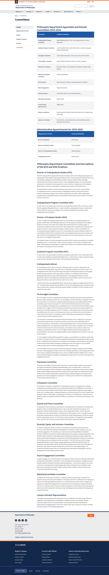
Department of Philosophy (25, 8)
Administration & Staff (22, 31)
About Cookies (20, 571)
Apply (88, 1)
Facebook (19, 520)
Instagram (16, 520)
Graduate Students (21, 39)
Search (91, 6)
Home (16, 16)
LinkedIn (26, 520)
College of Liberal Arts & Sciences (24, 6)
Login (91, 515)
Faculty (18, 35)
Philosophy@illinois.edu (24, 533)
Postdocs (18, 43)
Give (93, 1)
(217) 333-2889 (19, 531)
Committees (19, 47)
